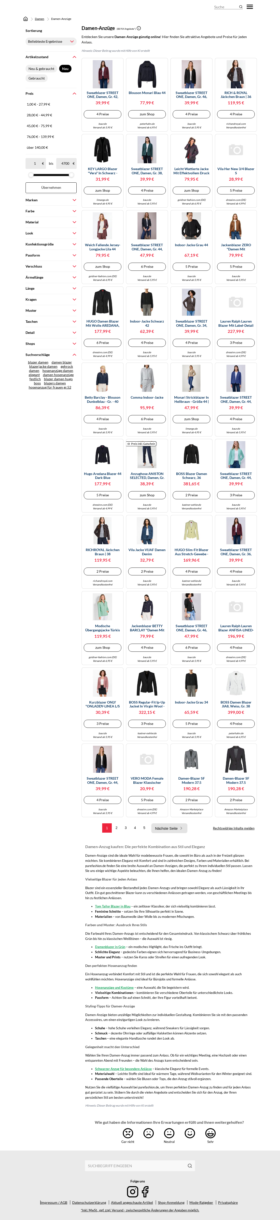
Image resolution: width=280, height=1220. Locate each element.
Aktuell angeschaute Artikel (132, 1202)
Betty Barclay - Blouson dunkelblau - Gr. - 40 (102, 399)
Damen (39, 19)
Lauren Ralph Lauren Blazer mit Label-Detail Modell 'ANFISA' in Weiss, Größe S (235, 323)
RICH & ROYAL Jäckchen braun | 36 (236, 95)
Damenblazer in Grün (110, 947)
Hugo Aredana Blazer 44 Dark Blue (102, 476)
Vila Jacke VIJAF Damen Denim (147, 552)
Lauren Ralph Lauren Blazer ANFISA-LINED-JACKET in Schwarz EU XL (236, 628)
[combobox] (135, 1165)
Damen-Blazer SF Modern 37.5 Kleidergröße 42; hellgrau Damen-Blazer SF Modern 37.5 (192, 780)
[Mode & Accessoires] (39, 7)
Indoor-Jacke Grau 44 (191, 245)
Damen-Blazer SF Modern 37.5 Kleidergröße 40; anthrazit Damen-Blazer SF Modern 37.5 (236, 780)
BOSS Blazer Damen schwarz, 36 (191, 476)
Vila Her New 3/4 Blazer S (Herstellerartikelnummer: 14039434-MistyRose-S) (236, 171)
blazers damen (55, 383)
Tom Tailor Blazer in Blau (112, 906)
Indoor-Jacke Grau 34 (191, 702)
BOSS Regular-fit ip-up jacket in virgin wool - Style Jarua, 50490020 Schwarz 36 (147, 704)
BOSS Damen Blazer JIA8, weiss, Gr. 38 (236, 704)
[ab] (35, 163)
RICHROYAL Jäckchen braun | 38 (103, 552)
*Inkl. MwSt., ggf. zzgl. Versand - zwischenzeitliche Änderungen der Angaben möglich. (140, 1210)
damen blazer (62, 362)
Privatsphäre (228, 1202)
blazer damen (38, 362)
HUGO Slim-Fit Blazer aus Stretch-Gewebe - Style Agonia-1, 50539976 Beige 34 (192, 552)
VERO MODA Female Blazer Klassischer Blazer (147, 780)
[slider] (31, 174)
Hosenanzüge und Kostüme (114, 988)
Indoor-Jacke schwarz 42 (147, 323)
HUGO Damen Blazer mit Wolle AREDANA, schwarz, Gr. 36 (102, 323)
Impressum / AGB (54, 1202)
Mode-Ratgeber (201, 1202)
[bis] (65, 163)
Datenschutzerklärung (89, 1202)
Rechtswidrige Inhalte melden (233, 828)
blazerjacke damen (43, 366)
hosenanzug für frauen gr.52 (50, 387)
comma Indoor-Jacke (147, 397)
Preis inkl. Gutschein (143, 443)
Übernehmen (51, 187)
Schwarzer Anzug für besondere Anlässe (123, 1069)
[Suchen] (190, 1165)
